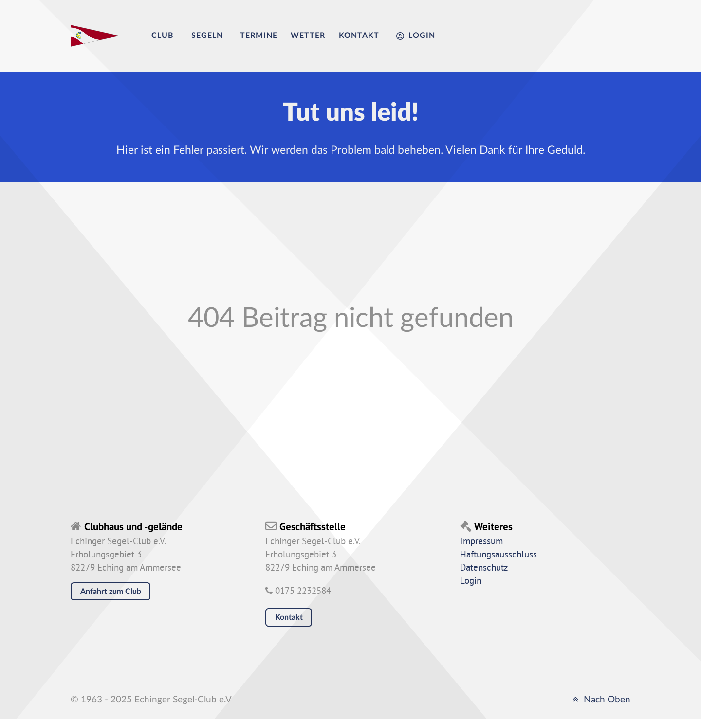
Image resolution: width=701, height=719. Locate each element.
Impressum (481, 542)
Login (470, 581)
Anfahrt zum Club (110, 591)
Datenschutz (484, 568)
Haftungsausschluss (498, 555)
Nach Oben (599, 699)
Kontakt (289, 617)
